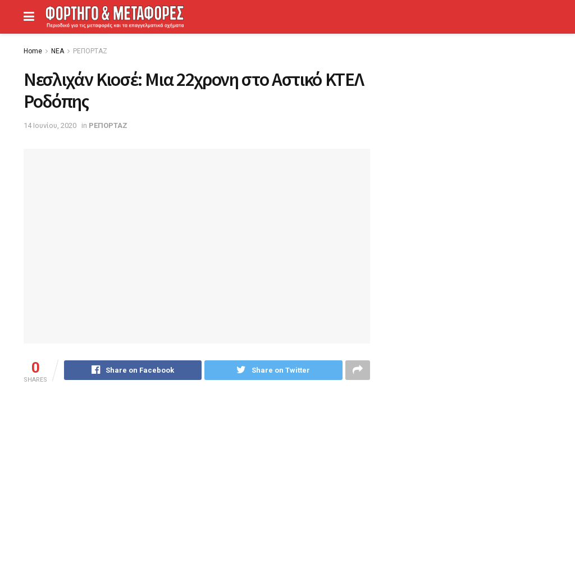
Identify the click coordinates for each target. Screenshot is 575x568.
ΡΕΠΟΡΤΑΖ (90, 51)
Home (33, 51)
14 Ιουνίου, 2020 (50, 125)
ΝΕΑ (57, 51)
